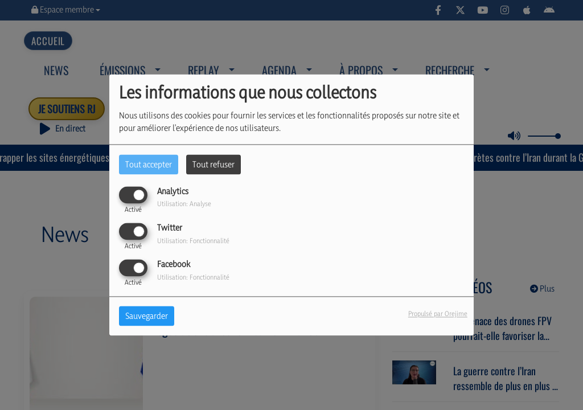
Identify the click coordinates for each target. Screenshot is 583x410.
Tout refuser (213, 164)
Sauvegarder (146, 316)
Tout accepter (148, 164)
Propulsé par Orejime (437, 314)
